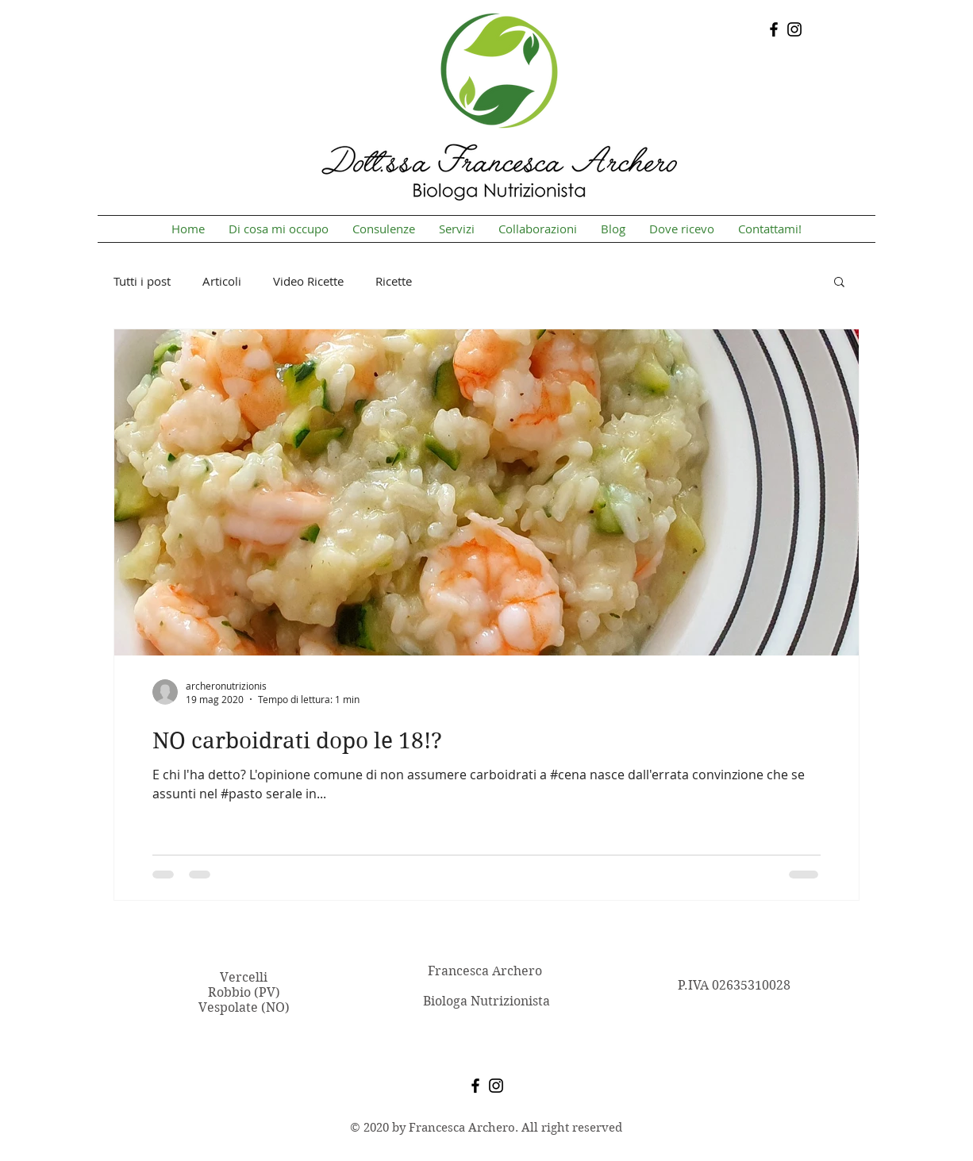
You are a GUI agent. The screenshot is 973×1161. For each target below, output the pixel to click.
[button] (839, 283)
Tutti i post (142, 281)
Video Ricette (308, 281)
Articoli (221, 281)
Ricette (393, 281)
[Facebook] (773, 29)
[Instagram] (794, 29)
